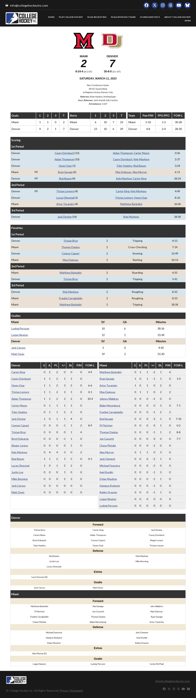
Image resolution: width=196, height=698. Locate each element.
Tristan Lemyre (65, 191)
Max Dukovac (123, 172)
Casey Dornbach (64, 153)
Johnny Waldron (109, 398)
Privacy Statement (71, 690)
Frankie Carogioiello (70, 298)
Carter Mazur (142, 153)
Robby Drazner (108, 492)
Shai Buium (139, 165)
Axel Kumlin (106, 472)
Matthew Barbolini (131, 204)
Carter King (139, 178)
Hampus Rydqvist (109, 485)
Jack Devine (64, 216)
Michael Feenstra (109, 465)
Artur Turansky (65, 204)
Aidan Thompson (123, 153)
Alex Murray (139, 172)
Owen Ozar (65, 165)
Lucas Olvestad (65, 197)
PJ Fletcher (106, 425)
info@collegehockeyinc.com (29, 5)
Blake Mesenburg (109, 405)
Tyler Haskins (124, 165)
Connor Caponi (70, 253)
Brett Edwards (20, 438)
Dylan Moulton (108, 479)
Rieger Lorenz (19, 445)
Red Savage (106, 418)
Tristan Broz (70, 240)
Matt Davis (17, 354)
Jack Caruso (18, 347)
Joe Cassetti (106, 438)
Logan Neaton (19, 335)
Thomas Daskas (70, 247)
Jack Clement (107, 458)
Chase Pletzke (107, 445)
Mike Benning (19, 479)
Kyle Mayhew (141, 159)
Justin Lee (17, 472)
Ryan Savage (65, 172)
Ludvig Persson (20, 328)
